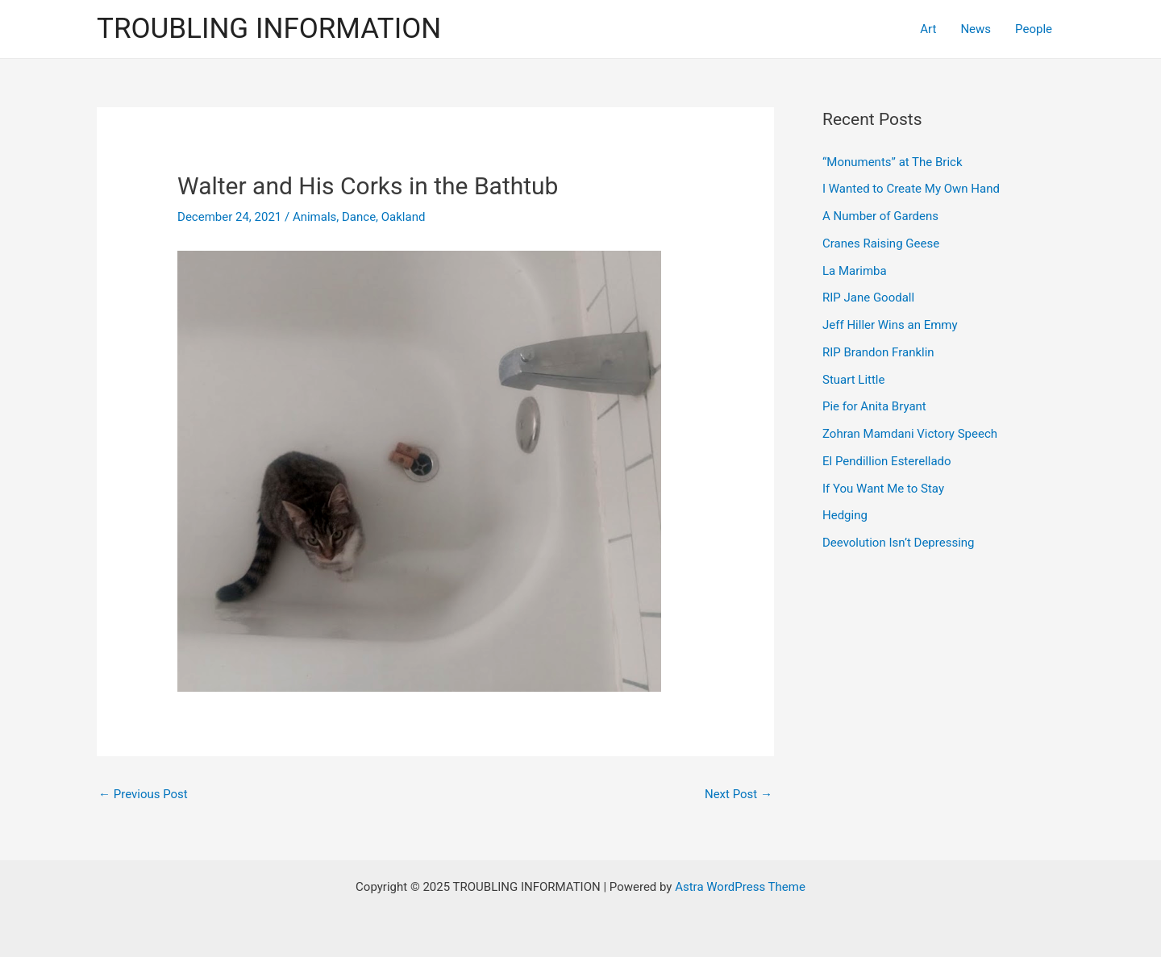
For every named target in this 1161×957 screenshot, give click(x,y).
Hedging (845, 515)
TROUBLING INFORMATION (269, 28)
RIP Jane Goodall (868, 297)
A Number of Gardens (880, 216)
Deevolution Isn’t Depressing (898, 542)
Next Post (738, 794)
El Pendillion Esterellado (886, 461)
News (975, 29)
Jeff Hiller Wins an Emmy (890, 325)
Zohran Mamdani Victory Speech (909, 433)
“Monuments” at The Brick (892, 162)
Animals (314, 217)
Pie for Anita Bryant (874, 406)
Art (928, 29)
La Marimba (854, 271)
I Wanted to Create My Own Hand (911, 188)
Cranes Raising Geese (880, 243)
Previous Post (143, 794)
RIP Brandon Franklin (878, 352)
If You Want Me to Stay (883, 488)
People (1033, 29)
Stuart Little (853, 379)
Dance (359, 217)
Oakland (403, 217)
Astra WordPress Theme (740, 887)
